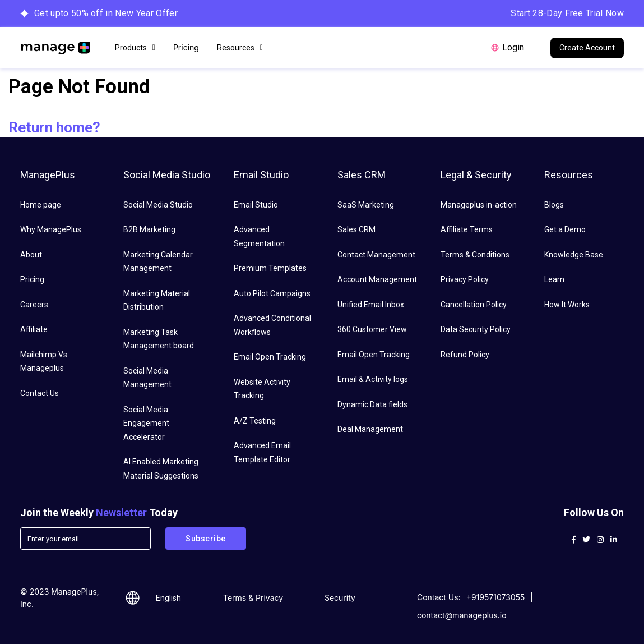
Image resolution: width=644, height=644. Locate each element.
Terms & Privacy (253, 597)
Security (340, 597)
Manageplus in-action (479, 204)
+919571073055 (495, 597)
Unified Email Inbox (370, 304)
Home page (40, 204)
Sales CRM (356, 229)
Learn (554, 279)
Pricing (186, 47)
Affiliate (34, 329)
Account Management (377, 279)
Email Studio (256, 204)
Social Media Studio (158, 204)
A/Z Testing (255, 420)
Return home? (54, 127)
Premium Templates (270, 268)
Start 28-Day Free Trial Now (567, 13)
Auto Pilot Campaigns (272, 293)
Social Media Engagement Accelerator (146, 423)
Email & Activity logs (372, 379)
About (31, 254)
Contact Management (376, 254)
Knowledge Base (573, 254)
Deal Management (370, 429)
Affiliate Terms (467, 229)
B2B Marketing (149, 229)
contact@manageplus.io (462, 615)
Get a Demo (565, 229)
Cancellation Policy (474, 304)
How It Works (567, 304)
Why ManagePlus (50, 229)
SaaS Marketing (365, 204)
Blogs (554, 204)
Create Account (587, 47)
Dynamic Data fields (372, 404)
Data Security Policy (476, 329)
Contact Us (39, 393)
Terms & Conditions (475, 254)
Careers (34, 304)
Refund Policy (465, 354)
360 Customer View (372, 329)
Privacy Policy (465, 279)
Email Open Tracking (270, 356)
